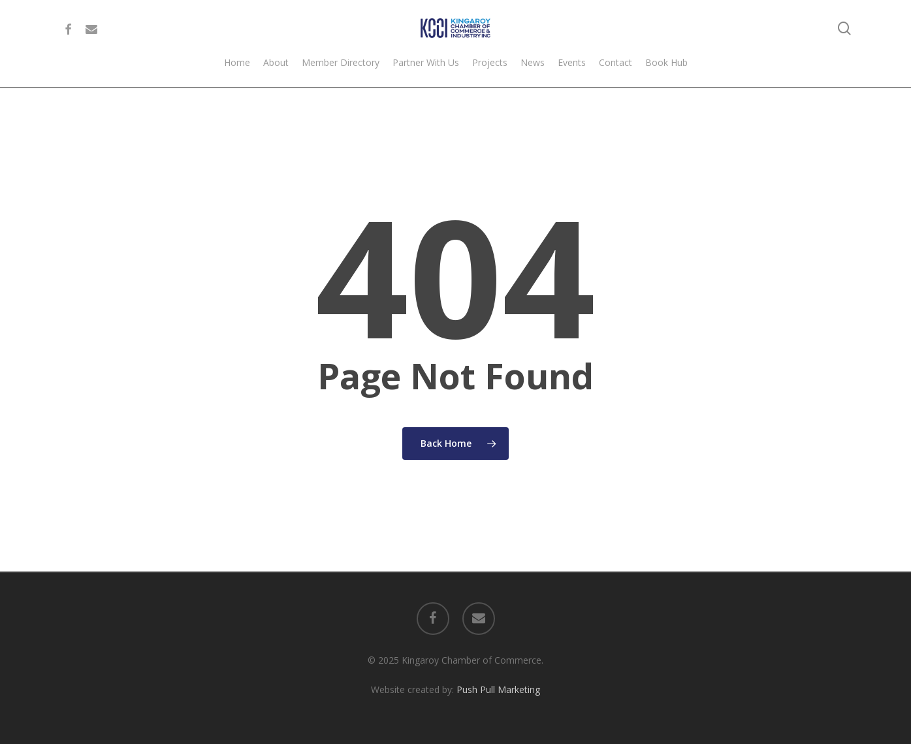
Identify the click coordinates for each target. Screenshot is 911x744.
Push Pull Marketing (498, 689)
